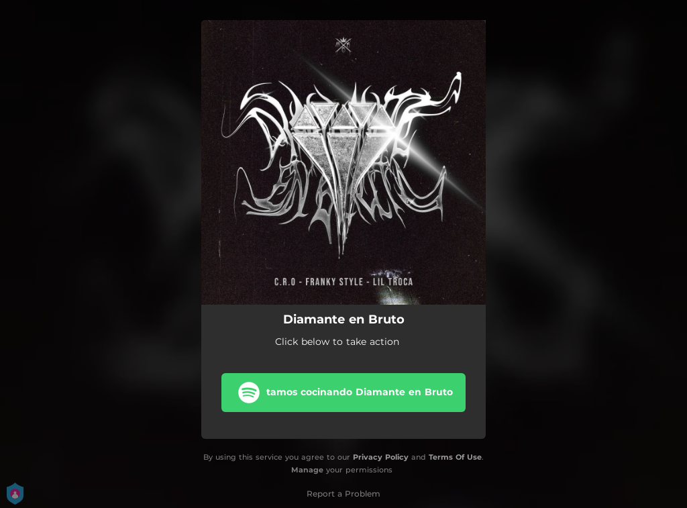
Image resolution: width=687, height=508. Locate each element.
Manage (307, 469)
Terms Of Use (455, 457)
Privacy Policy (381, 457)
